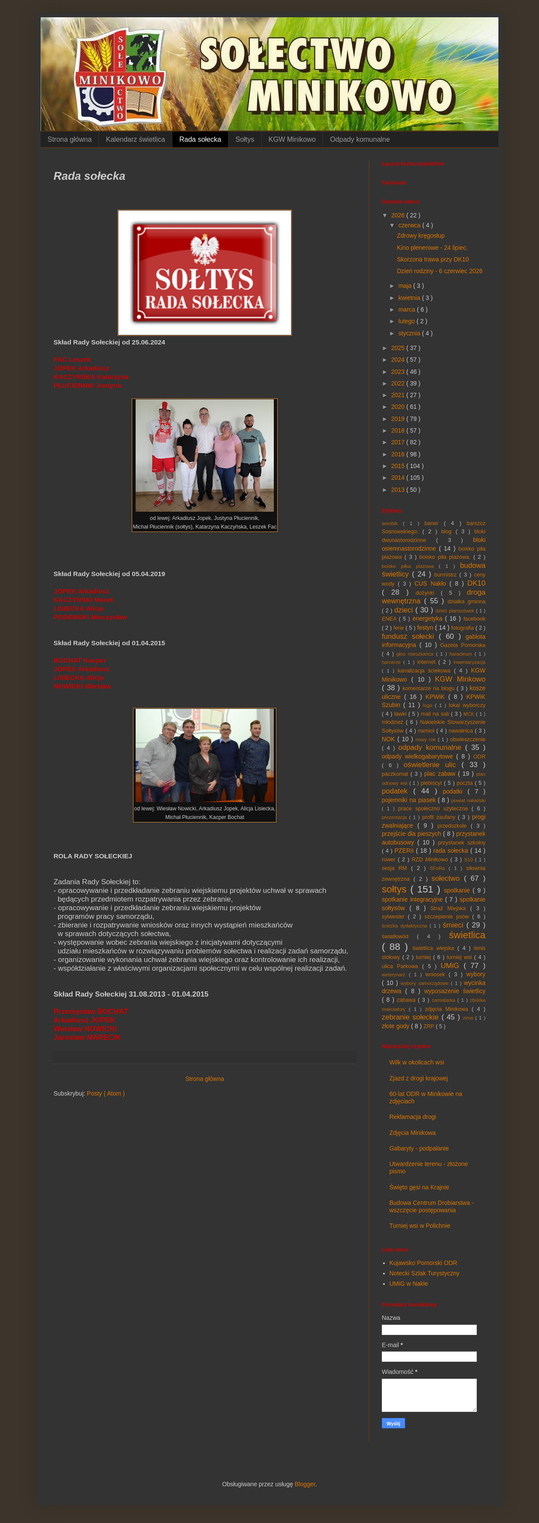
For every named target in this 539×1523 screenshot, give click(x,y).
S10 (469, 859)
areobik (392, 523)
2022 (398, 383)
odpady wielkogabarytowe (419, 756)
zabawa (407, 1000)
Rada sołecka (200, 139)
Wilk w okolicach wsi (417, 1062)
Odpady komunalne (360, 139)
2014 (398, 477)
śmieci (454, 925)
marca (407, 309)
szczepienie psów (448, 917)
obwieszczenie (467, 739)
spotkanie (458, 890)
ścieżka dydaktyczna (406, 925)
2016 (398, 454)
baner (434, 523)
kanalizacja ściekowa (426, 671)
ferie (399, 628)
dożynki (428, 593)
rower (390, 860)
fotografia (463, 628)
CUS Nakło (431, 583)
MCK (469, 714)
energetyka (428, 618)
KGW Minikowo (292, 139)
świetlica (467, 935)
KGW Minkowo (460, 679)
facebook (474, 619)
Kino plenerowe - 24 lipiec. (432, 247)
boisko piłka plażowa (410, 566)
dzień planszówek (456, 610)
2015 (398, 465)
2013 (398, 489)
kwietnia (410, 297)
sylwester (395, 917)
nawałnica (462, 731)
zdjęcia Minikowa (448, 1009)
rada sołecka (451, 850)
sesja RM (396, 868)
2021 (398, 395)
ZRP (430, 1026)
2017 (398, 442)
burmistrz (447, 575)
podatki (455, 791)
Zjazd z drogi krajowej (419, 1078)
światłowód (399, 937)
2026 (398, 215)
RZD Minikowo (431, 860)
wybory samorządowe (426, 983)
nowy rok (426, 739)
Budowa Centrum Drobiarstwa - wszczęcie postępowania (432, 1206)
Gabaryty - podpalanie (419, 1148)
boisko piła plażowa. (446, 557)
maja (405, 285)
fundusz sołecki (410, 636)
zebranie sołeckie (411, 1017)
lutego (407, 321)
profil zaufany (440, 817)
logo (429, 705)
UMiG (452, 966)
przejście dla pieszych (412, 833)
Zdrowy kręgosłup (421, 235)
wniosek (437, 975)
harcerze (392, 662)
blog (448, 532)
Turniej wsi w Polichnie (420, 1225)
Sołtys (244, 139)
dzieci (404, 610)
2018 (398, 430)
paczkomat (396, 774)
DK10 (476, 583)
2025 (398, 347)
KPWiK (436, 696)
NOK (389, 739)
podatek (397, 791)
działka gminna (466, 602)
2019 (398, 418)
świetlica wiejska (434, 948)
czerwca (410, 225)
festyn (426, 627)
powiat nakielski (468, 800)
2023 (398, 371)
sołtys (396, 889)
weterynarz (395, 974)
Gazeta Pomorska (462, 645)
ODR (479, 757)
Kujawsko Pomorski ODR (423, 1262)
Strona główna (70, 139)
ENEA (390, 619)
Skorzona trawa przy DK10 (433, 259)
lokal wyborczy (467, 705)
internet (427, 662)
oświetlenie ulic (433, 765)
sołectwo (447, 878)
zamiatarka (444, 1000)
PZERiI (405, 850)
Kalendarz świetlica (135, 139)
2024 (398, 359)
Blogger (305, 1484)
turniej (424, 957)
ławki (401, 714)
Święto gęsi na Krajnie (420, 1187)
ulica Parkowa (402, 966)
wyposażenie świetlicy (454, 991)
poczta (466, 783)
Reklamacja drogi (413, 1116)
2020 (398, 406)
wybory (475, 974)
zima (469, 1017)
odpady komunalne (431, 747)
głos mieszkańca (416, 653)
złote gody (396, 1026)
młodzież (394, 722)
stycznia (410, 333)
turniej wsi (460, 957)
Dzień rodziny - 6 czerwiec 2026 (439, 271)
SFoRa (439, 868)
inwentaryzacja (469, 662)
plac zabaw (441, 773)
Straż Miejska (450, 908)
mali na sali (436, 714)
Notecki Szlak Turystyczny (425, 1273)
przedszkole (454, 826)
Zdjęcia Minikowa (413, 1132)
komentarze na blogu (430, 688)
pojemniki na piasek (410, 800)
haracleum (462, 653)
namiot (427, 731)
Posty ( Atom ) (106, 1093)
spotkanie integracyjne (413, 899)
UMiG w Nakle (409, 1283)
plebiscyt (432, 783)
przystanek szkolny (461, 843)
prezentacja (395, 817)
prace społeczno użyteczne (435, 809)
